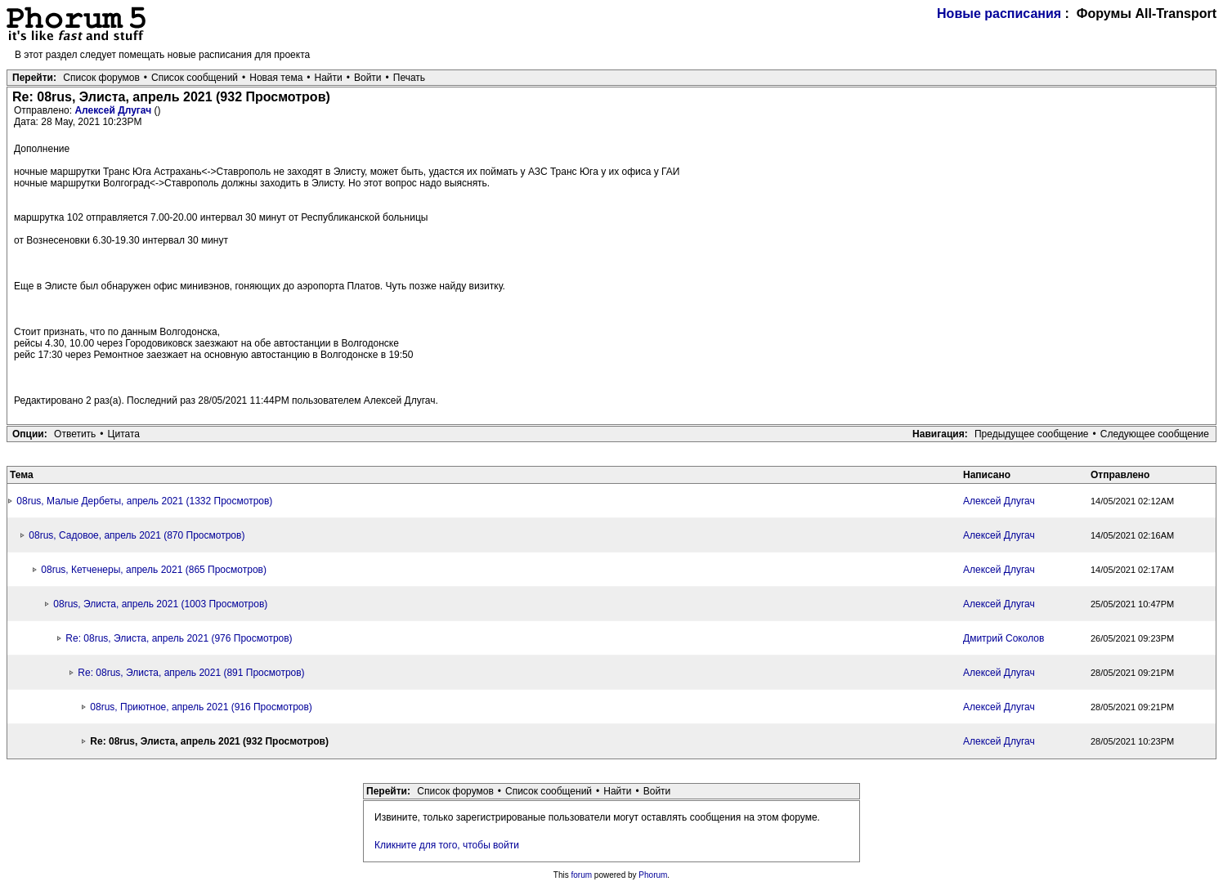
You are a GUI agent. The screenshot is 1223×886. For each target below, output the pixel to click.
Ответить (75, 434)
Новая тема (275, 77)
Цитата (124, 434)
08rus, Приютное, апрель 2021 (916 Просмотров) (201, 707)
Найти (329, 77)
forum (582, 874)
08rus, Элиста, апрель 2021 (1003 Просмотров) (160, 604)
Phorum (652, 874)
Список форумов (101, 77)
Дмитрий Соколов (1003, 638)
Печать (409, 77)
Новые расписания (999, 13)
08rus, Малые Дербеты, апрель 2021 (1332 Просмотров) (144, 501)
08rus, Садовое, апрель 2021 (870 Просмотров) (136, 535)
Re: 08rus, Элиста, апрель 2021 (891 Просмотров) (191, 672)
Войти (368, 77)
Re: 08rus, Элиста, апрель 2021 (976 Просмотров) (178, 638)
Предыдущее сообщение (1031, 434)
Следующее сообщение (1154, 434)
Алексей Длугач (114, 110)
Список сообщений (194, 77)
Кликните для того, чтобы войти (446, 845)
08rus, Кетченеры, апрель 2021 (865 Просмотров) (154, 569)
